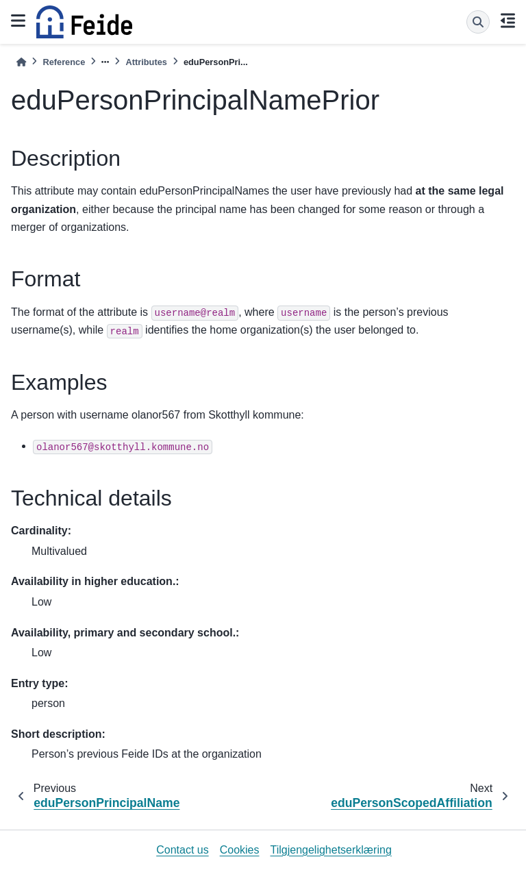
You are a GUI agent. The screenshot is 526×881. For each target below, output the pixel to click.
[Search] (478, 22)
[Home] (21, 62)
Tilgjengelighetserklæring (331, 850)
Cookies (240, 850)
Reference (63, 62)
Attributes (145, 62)
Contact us (182, 850)
